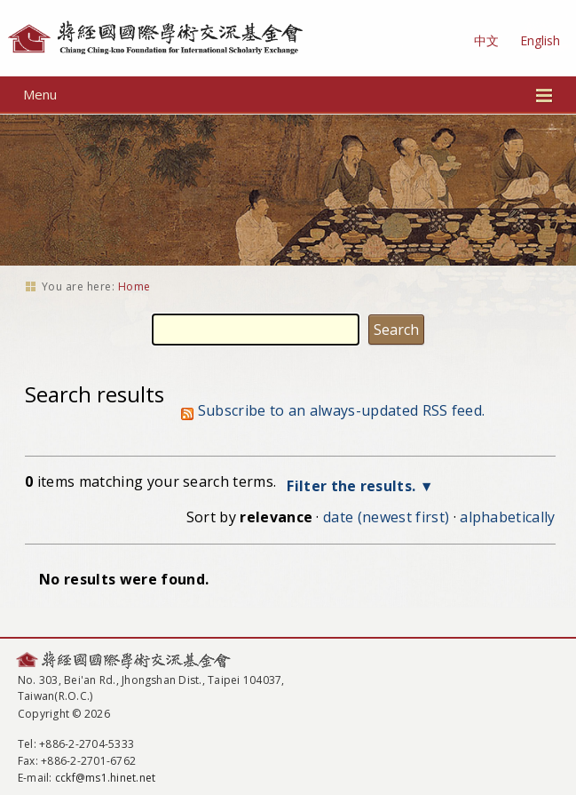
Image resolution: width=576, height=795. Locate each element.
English (540, 40)
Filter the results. (353, 486)
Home (134, 286)
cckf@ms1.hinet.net (105, 777)
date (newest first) (386, 517)
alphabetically (507, 517)
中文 (486, 40)
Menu (288, 94)
